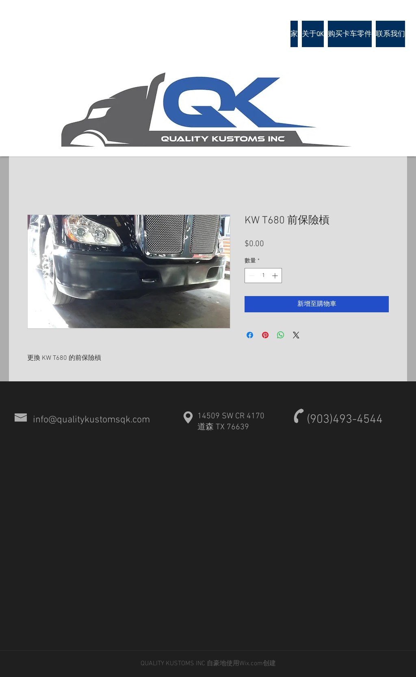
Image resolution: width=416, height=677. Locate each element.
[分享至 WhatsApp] (281, 335)
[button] (350, 34)
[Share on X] (296, 335)
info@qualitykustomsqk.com (91, 420)
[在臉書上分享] (250, 335)
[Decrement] (251, 275)
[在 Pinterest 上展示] (265, 335)
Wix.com (251, 664)
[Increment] (276, 275)
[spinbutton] (263, 275)
